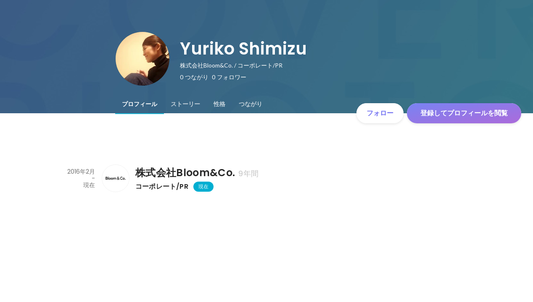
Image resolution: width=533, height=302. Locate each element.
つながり (250, 104)
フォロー (380, 113)
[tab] (139, 104)
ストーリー (185, 104)
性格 (219, 104)
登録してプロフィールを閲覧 (464, 113)
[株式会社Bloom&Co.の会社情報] (115, 178)
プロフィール (139, 104)
